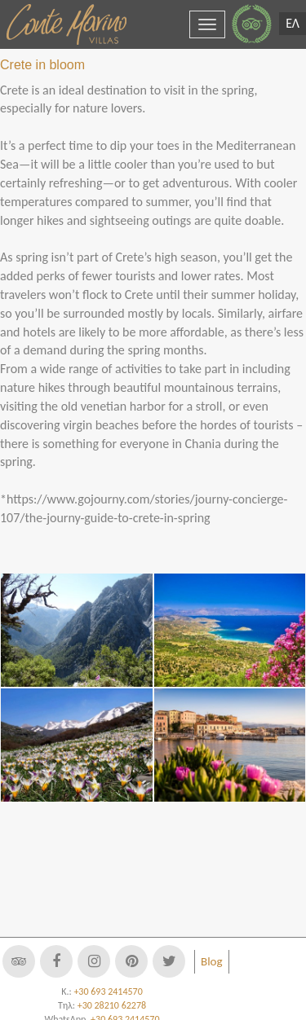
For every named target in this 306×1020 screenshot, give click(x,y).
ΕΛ (292, 23)
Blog (212, 961)
